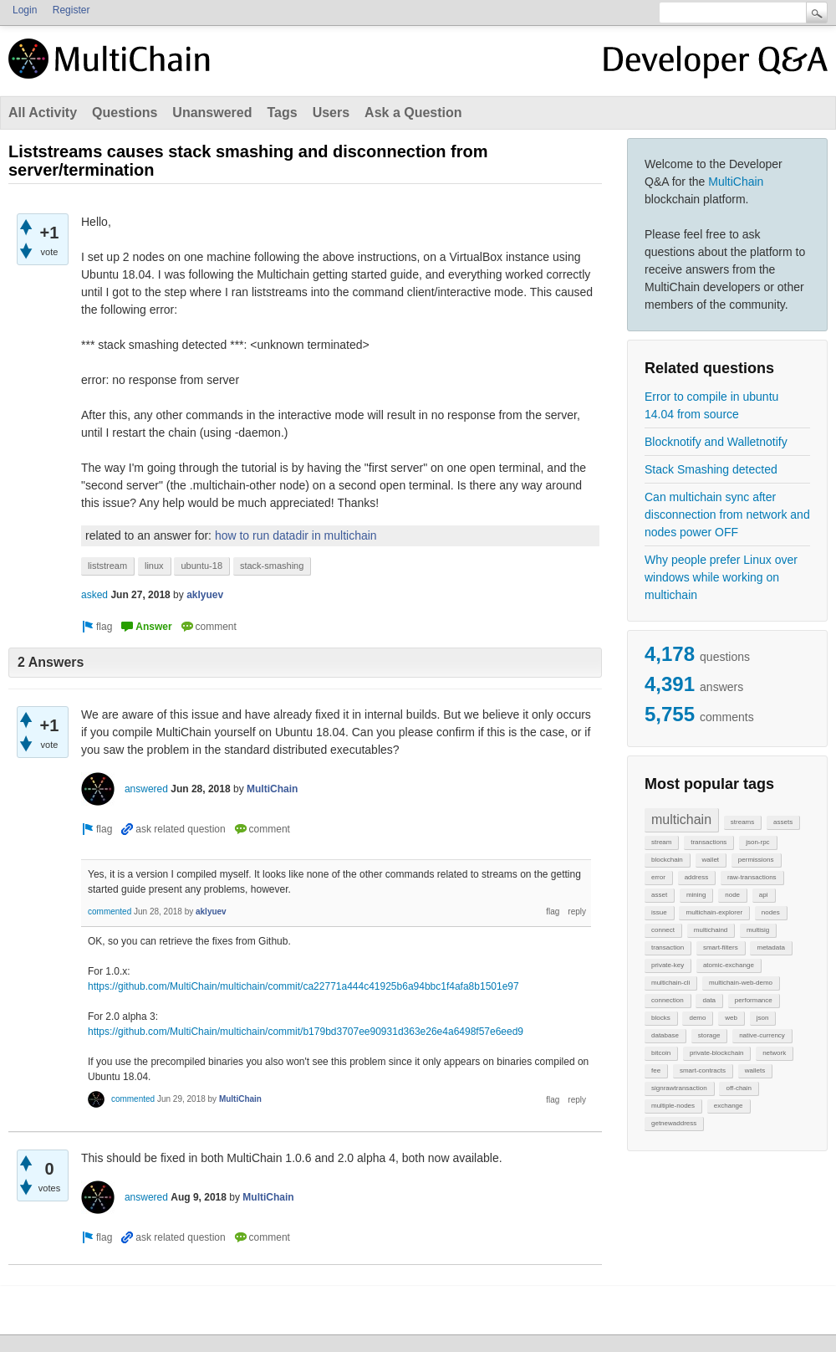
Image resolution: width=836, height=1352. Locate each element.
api (763, 895)
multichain (681, 819)
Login (25, 10)
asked (94, 595)
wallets (755, 1070)
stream (661, 842)
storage (709, 1035)
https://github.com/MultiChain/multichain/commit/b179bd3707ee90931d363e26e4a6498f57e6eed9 (305, 1031)
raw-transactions (752, 877)
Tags (282, 112)
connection (667, 1000)
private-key (667, 965)
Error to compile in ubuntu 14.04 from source (711, 405)
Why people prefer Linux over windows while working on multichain (721, 577)
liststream (107, 566)
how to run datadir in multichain (296, 535)
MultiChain (735, 181)
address (696, 877)
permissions (756, 859)
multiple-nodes (673, 1105)
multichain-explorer (714, 912)
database (665, 1035)
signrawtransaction (679, 1088)
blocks (660, 1018)
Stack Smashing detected (711, 469)
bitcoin (660, 1053)
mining (696, 895)
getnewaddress (673, 1123)
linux (154, 566)
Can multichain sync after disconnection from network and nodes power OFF (727, 514)
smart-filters (720, 947)
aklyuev (204, 595)
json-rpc (757, 842)
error (658, 877)
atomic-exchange (728, 965)
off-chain (739, 1088)
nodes (771, 912)
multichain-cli (670, 982)
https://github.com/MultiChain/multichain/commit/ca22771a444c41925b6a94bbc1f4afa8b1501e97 (303, 986)
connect (663, 930)
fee (655, 1070)
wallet (710, 859)
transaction (667, 947)
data (709, 1000)
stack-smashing (271, 566)
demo (697, 1018)
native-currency (762, 1035)
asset (659, 895)
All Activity (42, 112)
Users (331, 112)
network (774, 1053)
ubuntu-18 (201, 566)
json (763, 1018)
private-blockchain (716, 1053)
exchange (728, 1105)
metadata (770, 947)
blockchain (667, 859)
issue (659, 912)
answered (146, 789)
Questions (124, 112)
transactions (708, 842)
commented (109, 911)
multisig (758, 930)
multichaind (710, 930)
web (731, 1018)
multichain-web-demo (740, 982)
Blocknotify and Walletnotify (716, 441)
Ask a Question (412, 112)
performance (753, 1000)
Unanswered (212, 112)
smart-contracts (703, 1070)
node (732, 895)
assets (783, 822)
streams (742, 822)
